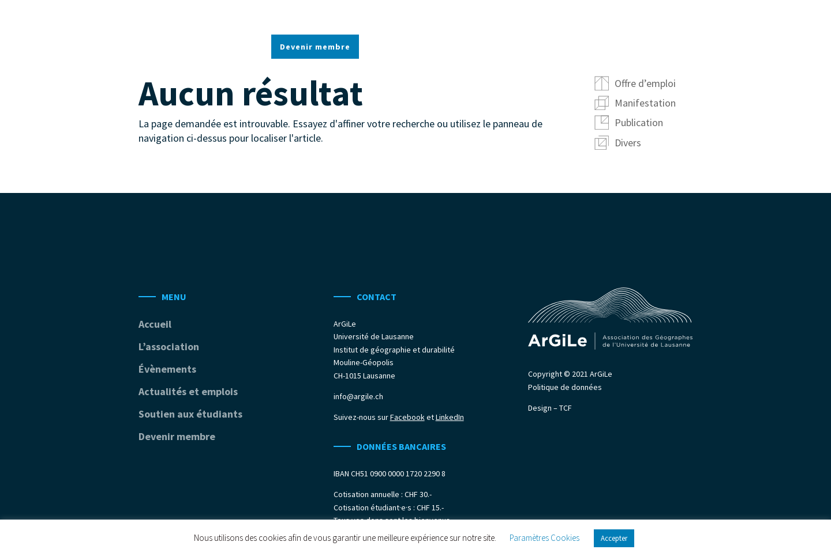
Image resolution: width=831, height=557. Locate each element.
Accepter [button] (614, 538)
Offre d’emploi (645, 83)
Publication (639, 122)
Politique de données (565, 387)
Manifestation (645, 102)
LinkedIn (450, 417)
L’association (345, 16)
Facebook (407, 417)
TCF (565, 408)
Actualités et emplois (503, 16)
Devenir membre (315, 47)
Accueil (286, 16)
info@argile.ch (358, 396)
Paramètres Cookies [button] (544, 537)
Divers (628, 142)
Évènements (415, 16)
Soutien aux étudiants (613, 16)
